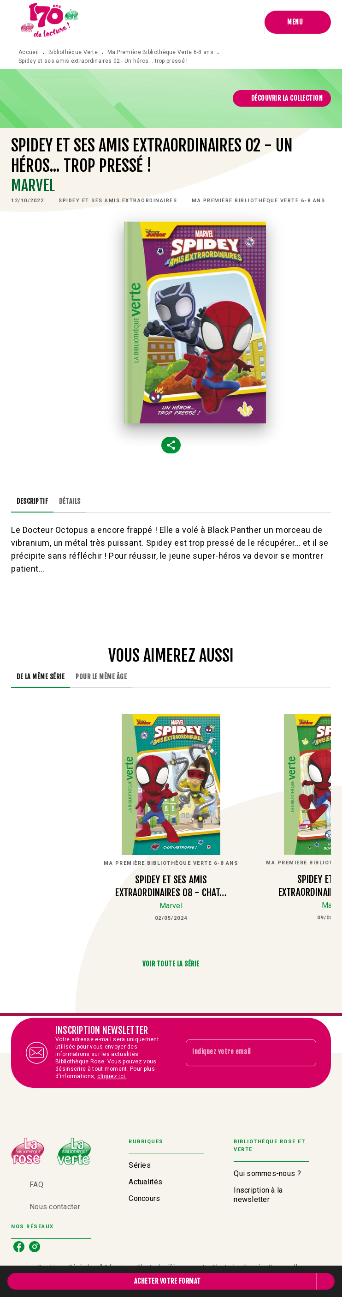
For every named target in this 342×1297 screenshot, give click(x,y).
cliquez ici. (112, 1076)
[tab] (32, 501)
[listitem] (19, 1247)
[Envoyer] (305, 1053)
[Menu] (298, 22)
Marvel (33, 185)
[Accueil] (49, 22)
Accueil (28, 52)
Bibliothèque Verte (73, 52)
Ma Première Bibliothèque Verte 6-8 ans (160, 52)
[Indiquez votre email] (239, 1052)
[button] (282, 98)
